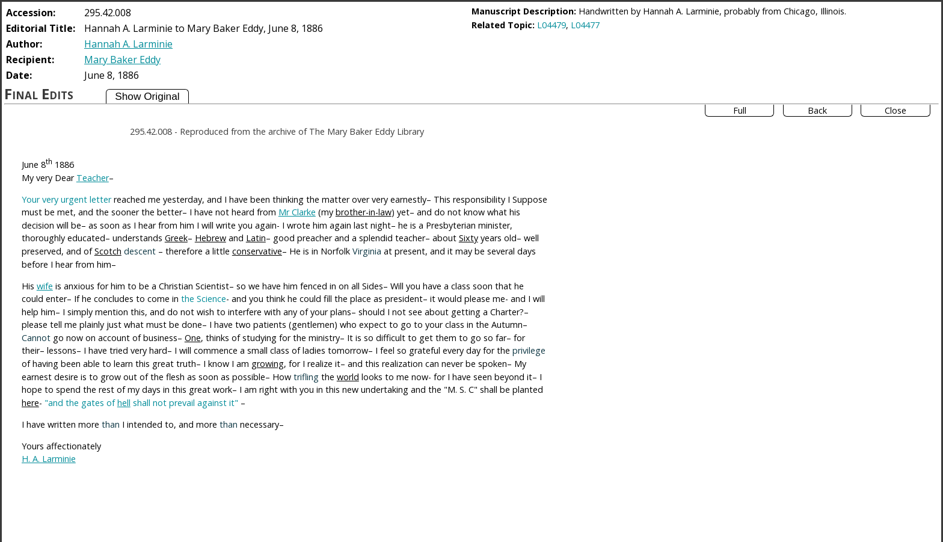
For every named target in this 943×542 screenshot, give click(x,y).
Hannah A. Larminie (128, 44)
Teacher (92, 177)
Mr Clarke (297, 212)
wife (45, 286)
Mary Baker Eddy (122, 59)
